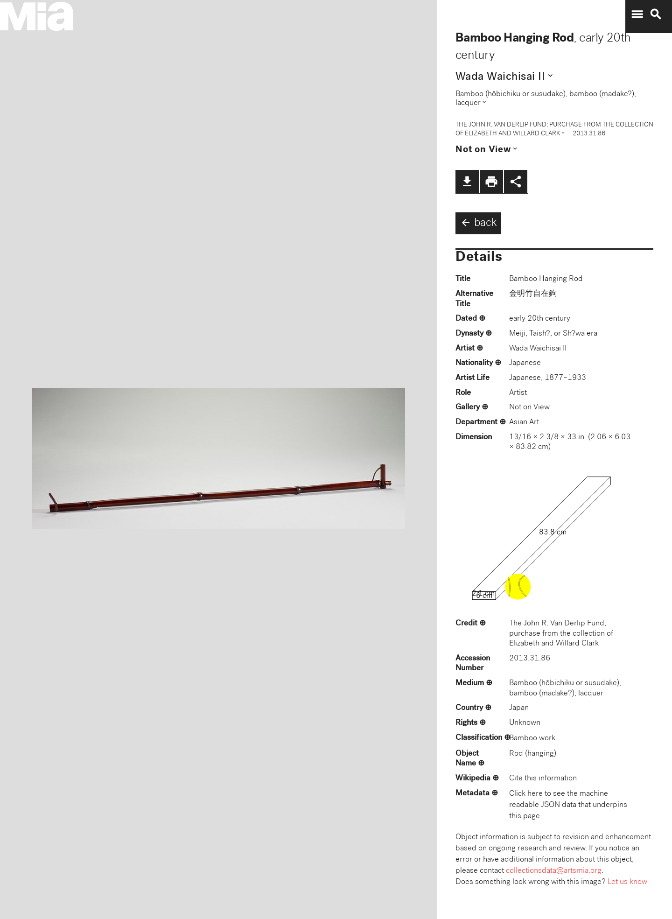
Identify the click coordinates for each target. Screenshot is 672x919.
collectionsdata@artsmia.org (554, 871)
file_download (467, 182)
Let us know (627, 882)
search (656, 14)
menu (637, 14)
